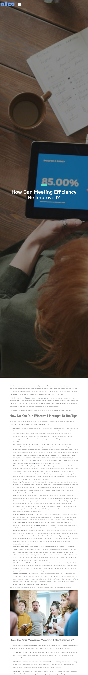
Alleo (33, 463)
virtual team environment (47, 398)
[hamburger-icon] (19, 4)
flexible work (29, 398)
